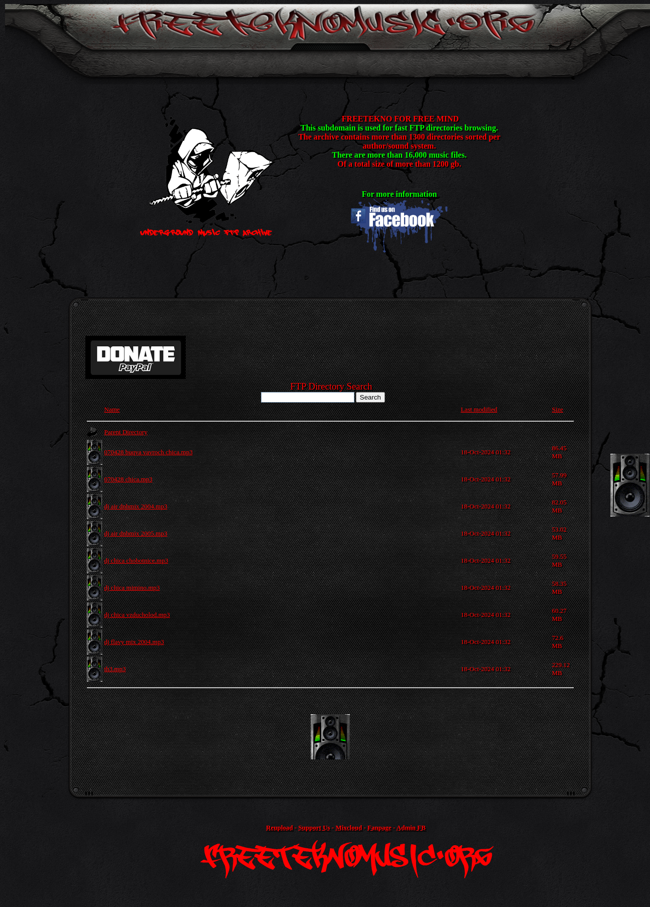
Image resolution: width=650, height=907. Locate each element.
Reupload (279, 827)
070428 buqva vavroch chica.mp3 (148, 452)
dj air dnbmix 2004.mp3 (136, 506)
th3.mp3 (115, 669)
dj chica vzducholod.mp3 (137, 614)
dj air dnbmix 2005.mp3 (136, 533)
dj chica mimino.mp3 (132, 587)
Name (112, 409)
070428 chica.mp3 (128, 479)
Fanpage (379, 827)
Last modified (479, 409)
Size (557, 409)
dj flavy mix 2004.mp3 (134, 641)
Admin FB (411, 827)
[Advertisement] (330, 736)
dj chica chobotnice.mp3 (136, 560)
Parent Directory (126, 432)
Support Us (314, 827)
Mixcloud (348, 827)
